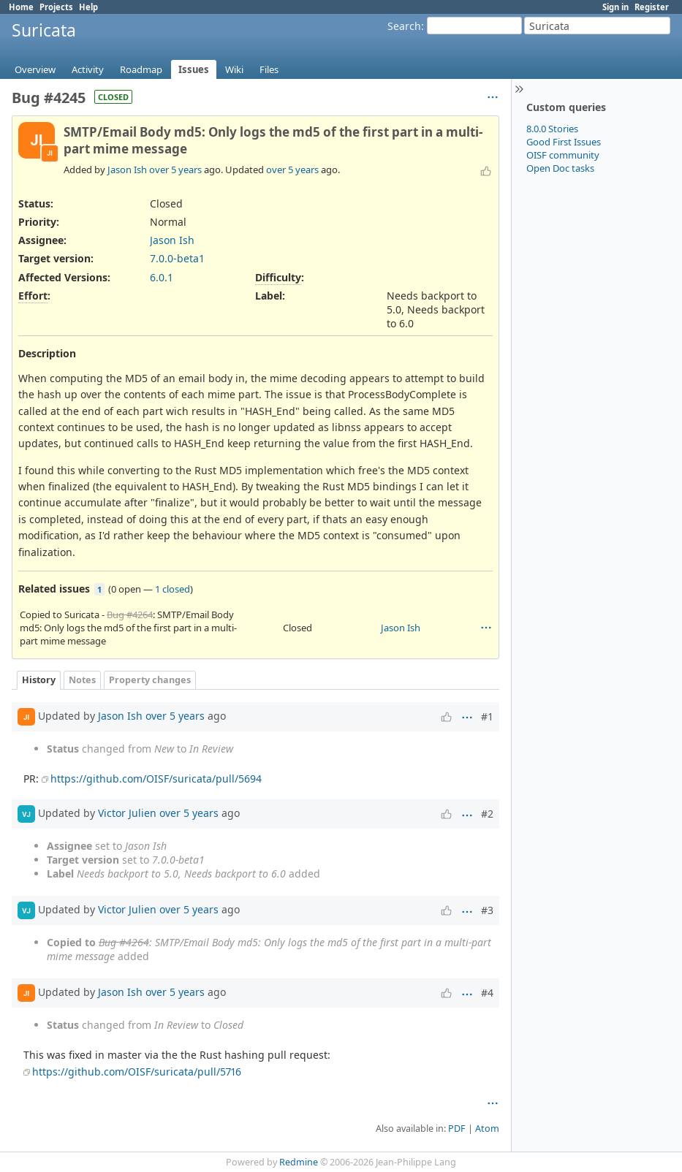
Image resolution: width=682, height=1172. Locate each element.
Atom (487, 1128)
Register (651, 6)
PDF (457, 1128)
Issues (193, 69)
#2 (487, 814)
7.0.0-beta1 (177, 258)
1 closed (172, 588)
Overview (35, 69)
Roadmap (141, 69)
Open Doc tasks (560, 168)
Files (269, 69)
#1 (487, 716)
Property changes (150, 680)
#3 (487, 910)
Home (21, 6)
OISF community (562, 154)
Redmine (298, 1162)
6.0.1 (161, 277)
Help (88, 6)
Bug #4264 (130, 614)
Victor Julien (127, 813)
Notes (82, 680)
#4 (487, 993)
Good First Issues (563, 141)
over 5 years (175, 169)
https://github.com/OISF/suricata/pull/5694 (156, 778)
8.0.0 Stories (552, 128)
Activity (88, 69)
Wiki (234, 69)
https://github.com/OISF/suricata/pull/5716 (136, 1071)
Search (404, 26)
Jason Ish (127, 169)
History (39, 680)
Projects (56, 6)
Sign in (615, 6)
